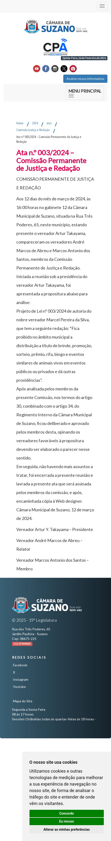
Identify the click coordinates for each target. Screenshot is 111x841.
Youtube (19, 687)
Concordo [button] (66, 813)
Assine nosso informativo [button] (85, 79)
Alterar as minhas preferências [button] (66, 829)
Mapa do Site (22, 701)
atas (49, 123)
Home (19, 123)
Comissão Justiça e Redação (33, 130)
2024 (35, 123)
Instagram (20, 679)
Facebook (20, 665)
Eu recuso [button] (66, 821)
